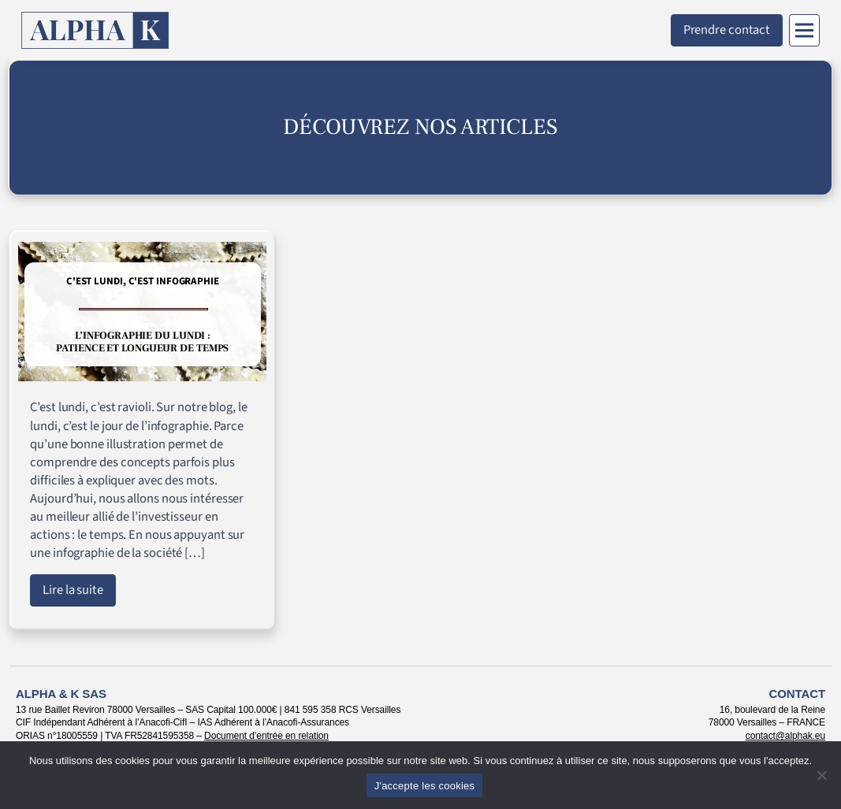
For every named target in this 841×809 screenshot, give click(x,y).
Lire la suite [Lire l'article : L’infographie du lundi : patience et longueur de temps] (73, 590)
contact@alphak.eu (785, 735)
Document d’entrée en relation (266, 735)
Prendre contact (727, 29)
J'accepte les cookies (424, 786)
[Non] (821, 775)
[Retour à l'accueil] (95, 30)
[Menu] (804, 30)
